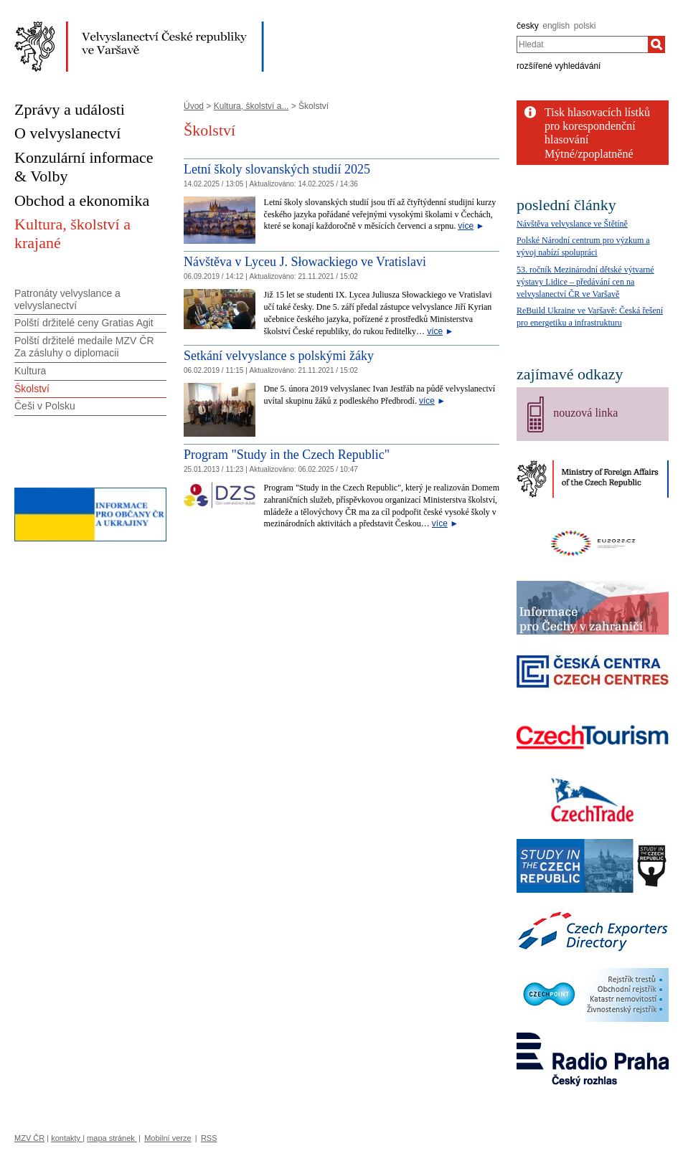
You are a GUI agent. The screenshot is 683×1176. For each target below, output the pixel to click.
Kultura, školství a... (251, 106)
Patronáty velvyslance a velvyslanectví (67, 299)
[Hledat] (656, 44)
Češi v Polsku (44, 406)
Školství (32, 388)
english (556, 26)
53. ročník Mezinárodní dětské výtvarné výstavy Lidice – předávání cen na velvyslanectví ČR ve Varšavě (585, 282)
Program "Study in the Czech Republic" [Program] (287, 454)
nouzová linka (585, 413)
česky (528, 26)
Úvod (194, 106)
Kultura (30, 370)
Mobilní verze (167, 1138)
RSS (209, 1138)
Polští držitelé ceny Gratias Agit (84, 322)
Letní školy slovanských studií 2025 (277, 169)
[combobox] (582, 44)
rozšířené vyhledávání (558, 66)
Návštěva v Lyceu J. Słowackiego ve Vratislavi (305, 262)
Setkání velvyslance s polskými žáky (279, 355)
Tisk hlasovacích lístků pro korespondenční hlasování (597, 126)
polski (585, 26)
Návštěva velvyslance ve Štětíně (572, 224)
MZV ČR (29, 1138)
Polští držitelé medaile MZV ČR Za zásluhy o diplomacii (84, 347)
